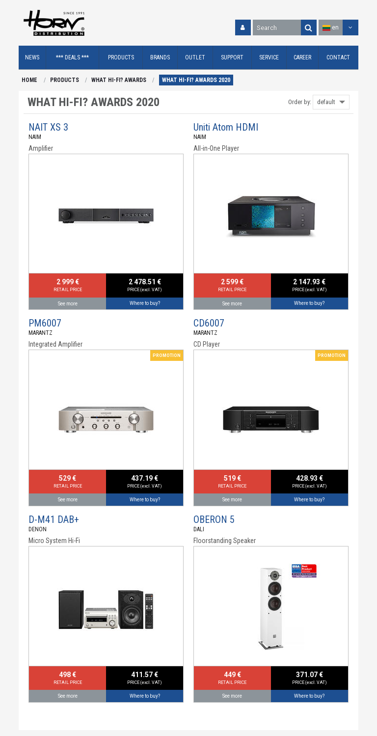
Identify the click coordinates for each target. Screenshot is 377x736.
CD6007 (208, 323)
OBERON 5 (214, 519)
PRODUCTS (64, 80)
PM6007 (44, 323)
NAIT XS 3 (48, 127)
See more (68, 303)
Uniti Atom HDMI (225, 127)
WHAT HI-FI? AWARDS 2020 (196, 80)
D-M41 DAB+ (53, 519)
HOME (29, 80)
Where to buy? (145, 303)
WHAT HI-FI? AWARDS (118, 80)
